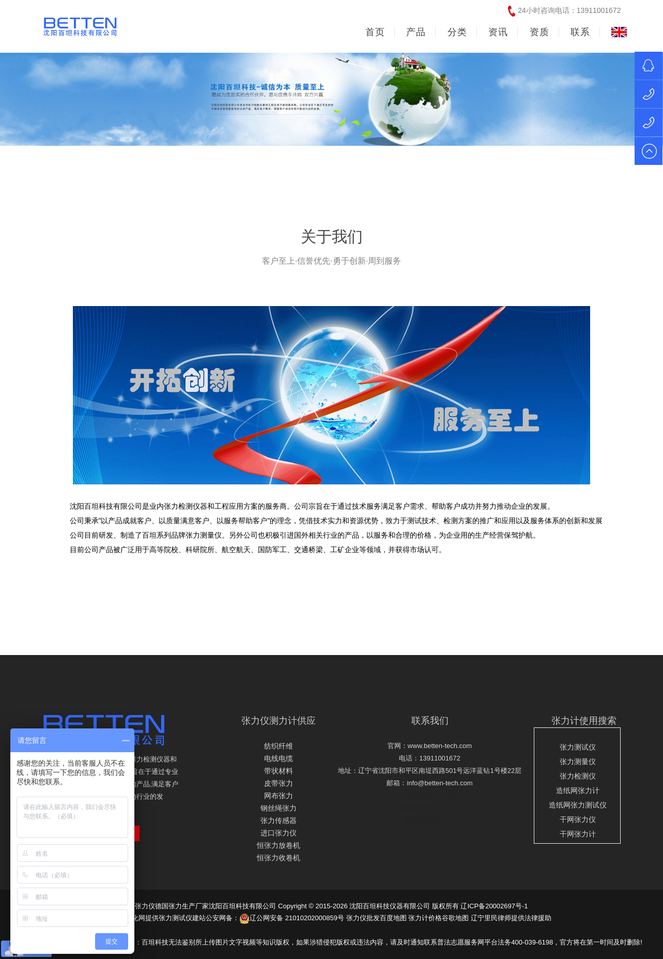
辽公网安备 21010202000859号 (291, 918)
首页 (375, 32)
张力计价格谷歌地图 (438, 918)
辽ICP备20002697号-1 (494, 906)
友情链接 (593, 930)
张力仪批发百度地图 (376, 918)
